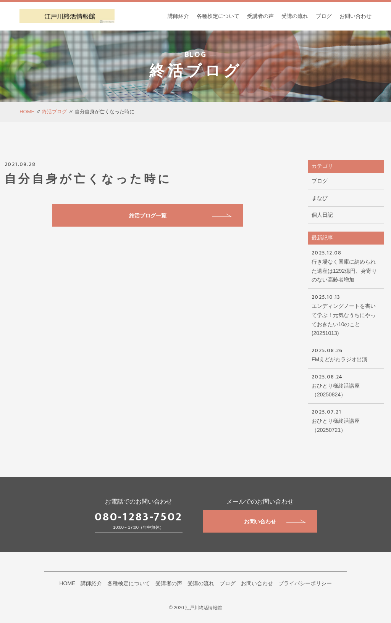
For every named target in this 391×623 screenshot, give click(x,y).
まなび (320, 198)
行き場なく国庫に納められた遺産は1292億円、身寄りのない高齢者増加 (346, 265)
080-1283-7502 (139, 516)
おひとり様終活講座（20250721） (346, 420)
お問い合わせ (355, 16)
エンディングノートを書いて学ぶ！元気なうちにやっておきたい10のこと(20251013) (346, 314)
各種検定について (218, 16)
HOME (26, 111)
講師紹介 (178, 16)
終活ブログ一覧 (180, 215)
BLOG (196, 55)
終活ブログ (54, 111)
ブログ (324, 16)
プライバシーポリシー (305, 583)
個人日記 (322, 215)
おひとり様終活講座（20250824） (346, 385)
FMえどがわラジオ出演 (346, 354)
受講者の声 (260, 16)
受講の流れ (294, 16)
